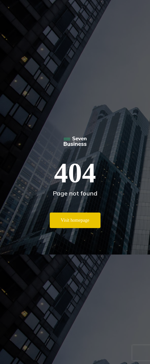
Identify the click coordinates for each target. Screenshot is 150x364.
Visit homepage (75, 220)
